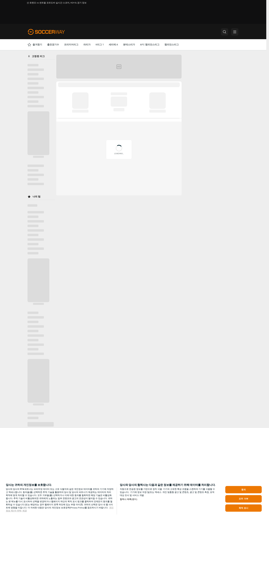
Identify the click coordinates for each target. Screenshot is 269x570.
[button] (224, 32)
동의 (243, 489)
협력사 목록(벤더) (128, 499)
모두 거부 (243, 498)
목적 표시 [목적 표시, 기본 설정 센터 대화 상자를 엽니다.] (243, 508)
